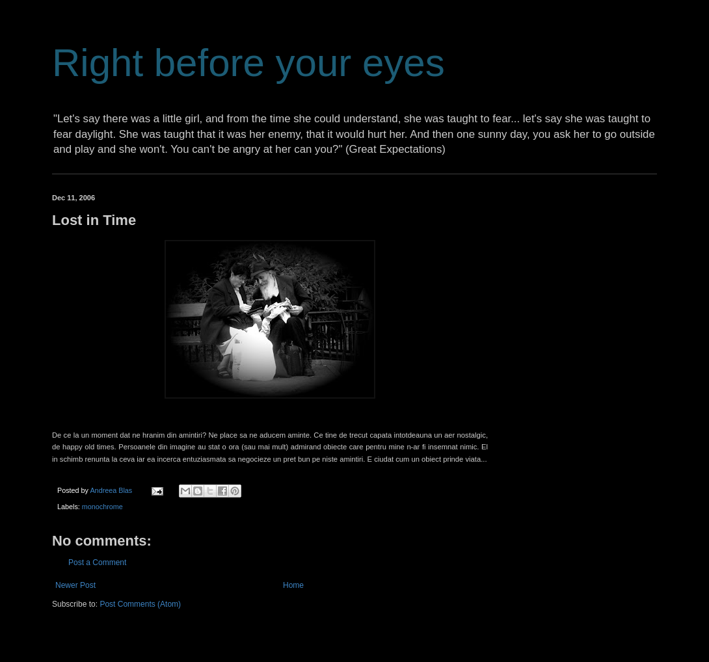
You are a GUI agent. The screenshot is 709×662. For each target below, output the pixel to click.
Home (293, 585)
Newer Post (75, 585)
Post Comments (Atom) (140, 604)
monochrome (102, 506)
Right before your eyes (248, 63)
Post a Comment (97, 562)
